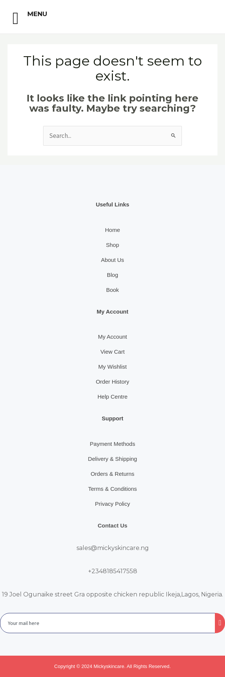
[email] (108, 623)
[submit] (220, 623)
